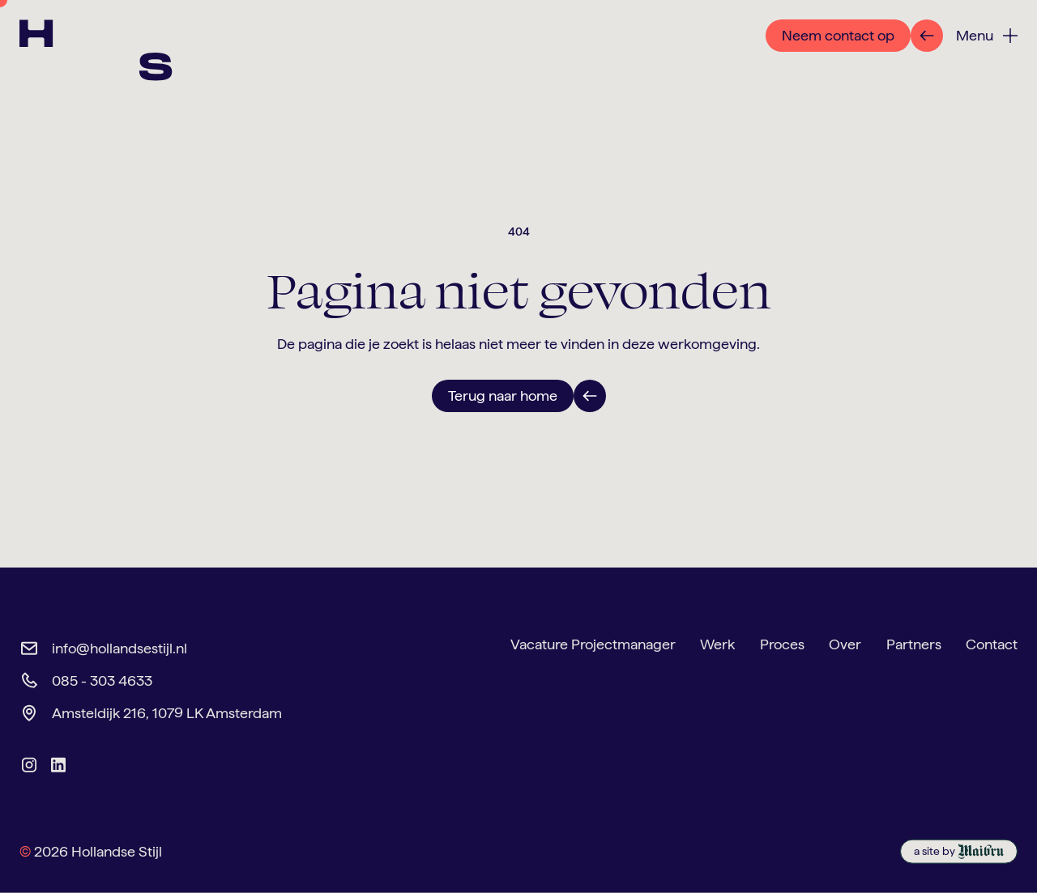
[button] (987, 36)
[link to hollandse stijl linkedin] (58, 765)
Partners (913, 644)
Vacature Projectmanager (593, 644)
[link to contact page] (854, 35)
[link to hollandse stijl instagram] (29, 765)
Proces (782, 644)
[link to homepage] (116, 69)
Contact (992, 644)
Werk (717, 644)
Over (845, 644)
